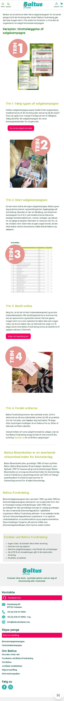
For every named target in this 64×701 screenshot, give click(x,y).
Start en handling (11, 635)
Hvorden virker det (11, 654)
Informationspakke (11, 673)
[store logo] (32, 5)
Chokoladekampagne (12, 645)
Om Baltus (6, 662)
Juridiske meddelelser (12, 666)
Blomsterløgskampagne (13, 641)
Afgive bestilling (9, 670)
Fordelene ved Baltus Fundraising (17, 658)
